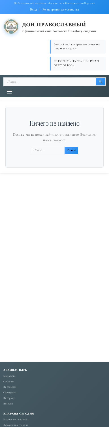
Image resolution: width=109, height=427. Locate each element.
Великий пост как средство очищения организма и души (77, 47)
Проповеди (9, 387)
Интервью (9, 398)
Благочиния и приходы (16, 420)
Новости (8, 404)
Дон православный (54, 25)
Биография (9, 376)
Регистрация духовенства (61, 9)
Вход (33, 9)
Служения (9, 382)
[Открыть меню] (9, 91)
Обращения (9, 393)
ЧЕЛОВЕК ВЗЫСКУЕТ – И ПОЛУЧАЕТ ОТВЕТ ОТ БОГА (76, 63)
